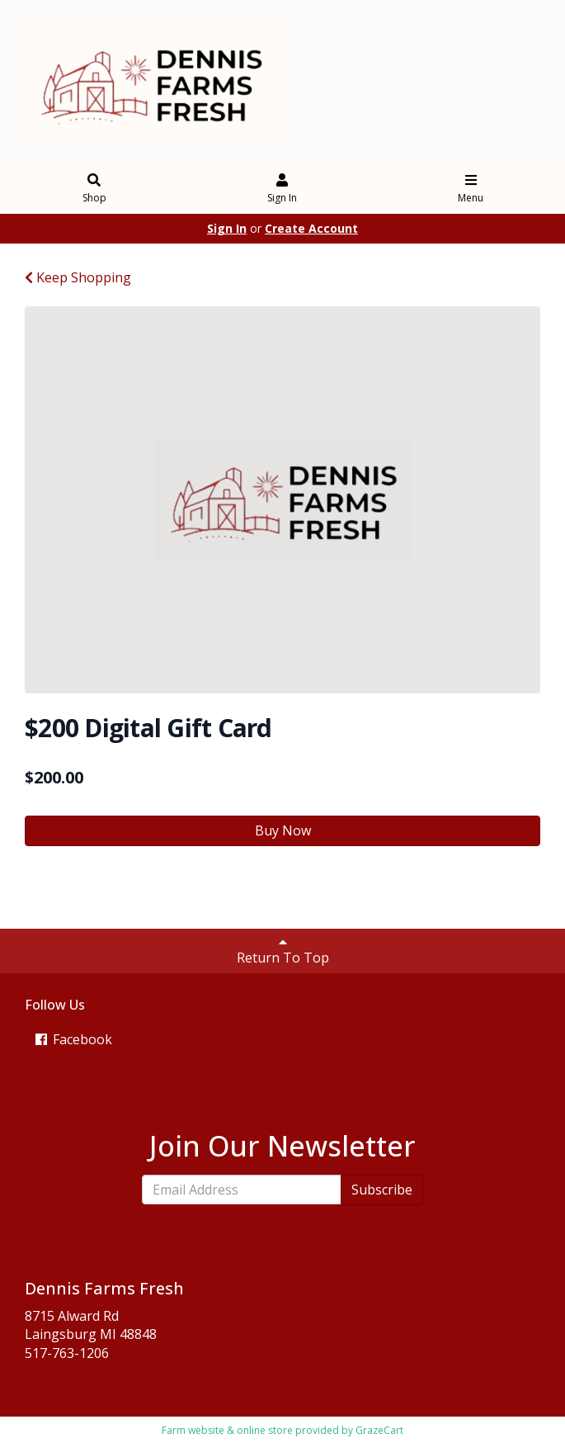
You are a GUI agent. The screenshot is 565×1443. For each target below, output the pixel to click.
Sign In (282, 190)
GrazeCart (379, 1430)
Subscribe (381, 1189)
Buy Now (283, 830)
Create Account (311, 228)
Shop (94, 190)
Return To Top (283, 951)
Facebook (72, 1039)
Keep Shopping (78, 277)
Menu (470, 190)
